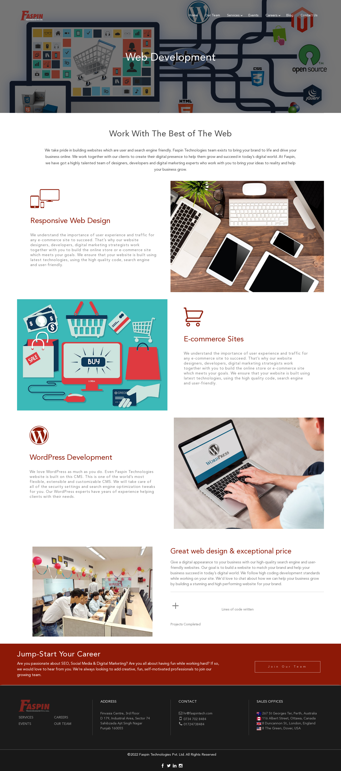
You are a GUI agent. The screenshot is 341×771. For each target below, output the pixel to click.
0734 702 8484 (195, 719)
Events (25, 724)
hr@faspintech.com (198, 713)
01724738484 (194, 724)
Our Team (62, 724)
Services (26, 717)
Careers (61, 717)
